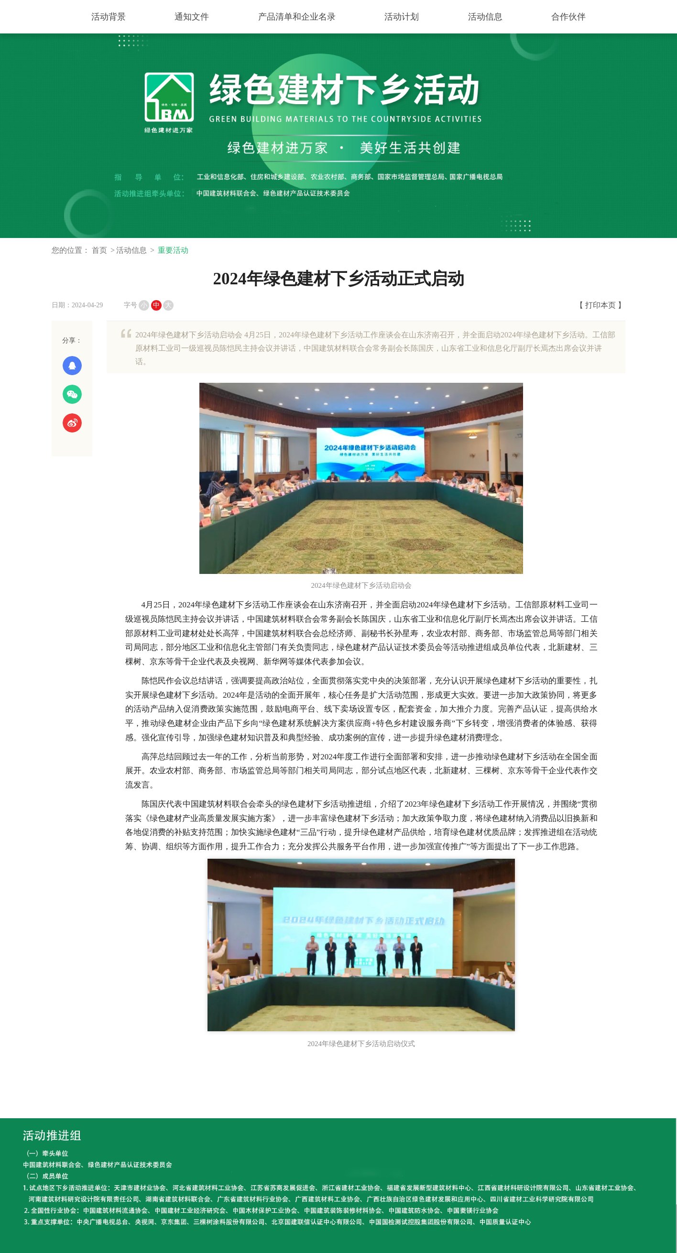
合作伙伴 (568, 17)
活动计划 (401, 17)
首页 (99, 250)
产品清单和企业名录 (297, 17)
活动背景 (108, 17)
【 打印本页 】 (600, 305)
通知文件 (192, 17)
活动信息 (485, 17)
